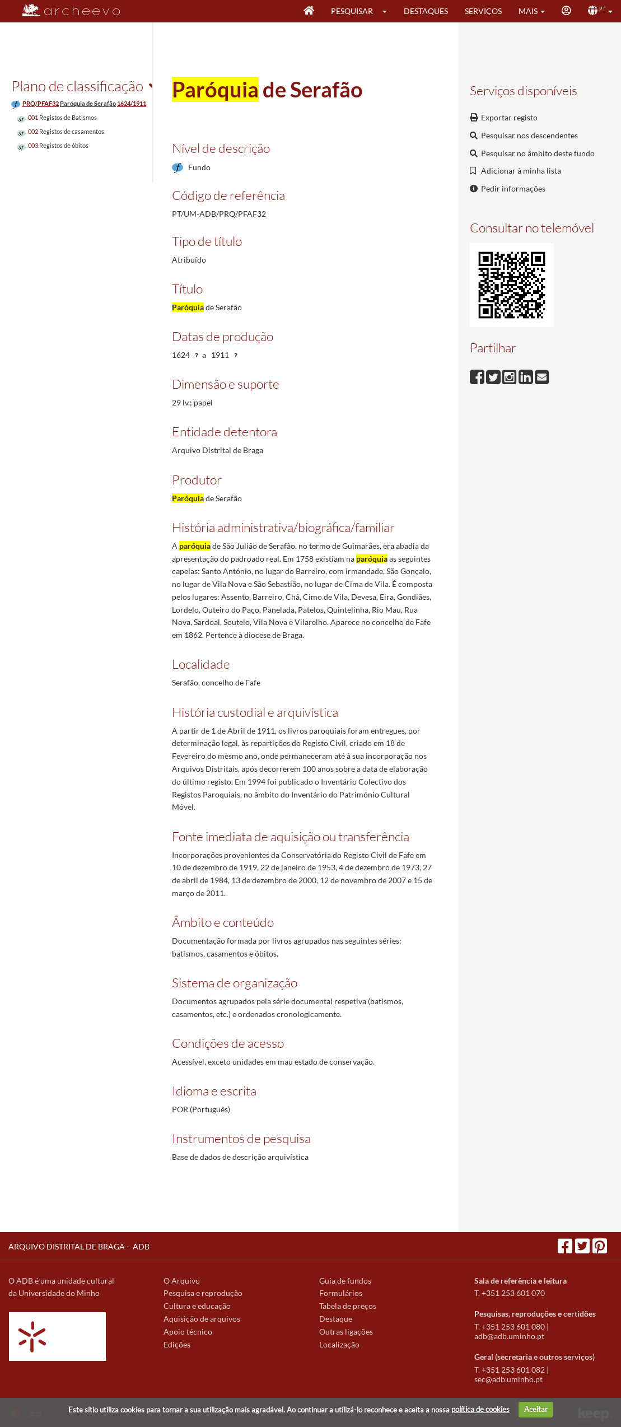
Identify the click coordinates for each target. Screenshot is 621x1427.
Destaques (426, 11)
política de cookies (480, 1409)
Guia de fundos (345, 1280)
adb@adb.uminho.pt (509, 1336)
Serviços (483, 11)
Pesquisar (352, 11)
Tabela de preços (347, 1306)
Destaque (335, 1318)
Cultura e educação (197, 1306)
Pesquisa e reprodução (203, 1293)
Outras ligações (346, 1331)
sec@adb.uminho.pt (508, 1379)
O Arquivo (182, 1280)
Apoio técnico (188, 1331)
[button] (388, 11)
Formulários (340, 1293)
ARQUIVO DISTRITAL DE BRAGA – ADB (79, 1246)
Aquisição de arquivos (202, 1318)
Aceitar (536, 1409)
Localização (339, 1344)
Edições (177, 1344)
